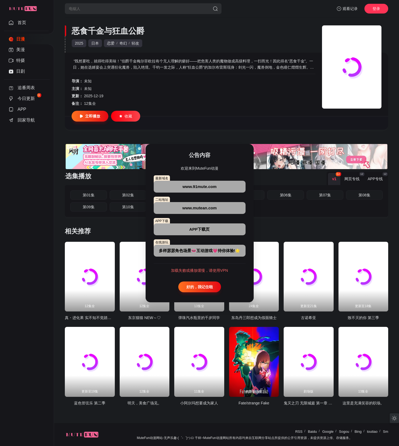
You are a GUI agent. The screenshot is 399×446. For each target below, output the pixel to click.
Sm (385, 432)
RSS (299, 432)
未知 (88, 81)
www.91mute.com (199, 186)
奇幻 (123, 43)
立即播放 (90, 116)
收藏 (125, 116)
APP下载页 (199, 229)
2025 (79, 43)
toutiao (372, 432)
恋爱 (111, 43)
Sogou (344, 432)
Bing (357, 432)
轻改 (135, 43)
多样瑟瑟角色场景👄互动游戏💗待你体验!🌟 (199, 250)
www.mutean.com (199, 208)
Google (328, 432)
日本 (95, 43)
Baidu (312, 432)
